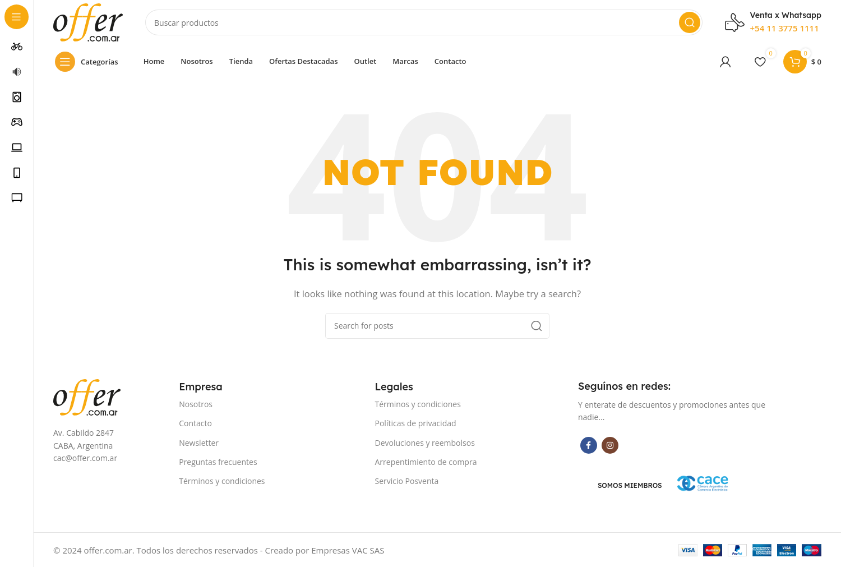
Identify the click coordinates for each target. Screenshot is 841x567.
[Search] (424, 22)
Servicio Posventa (407, 481)
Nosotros (195, 404)
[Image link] (87, 396)
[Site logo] (88, 21)
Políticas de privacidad (415, 423)
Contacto (195, 423)
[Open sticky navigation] (89, 61)
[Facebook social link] (588, 445)
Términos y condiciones (222, 481)
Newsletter (199, 442)
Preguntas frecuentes (218, 462)
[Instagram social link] (610, 445)
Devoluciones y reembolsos (425, 442)
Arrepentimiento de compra (426, 462)
